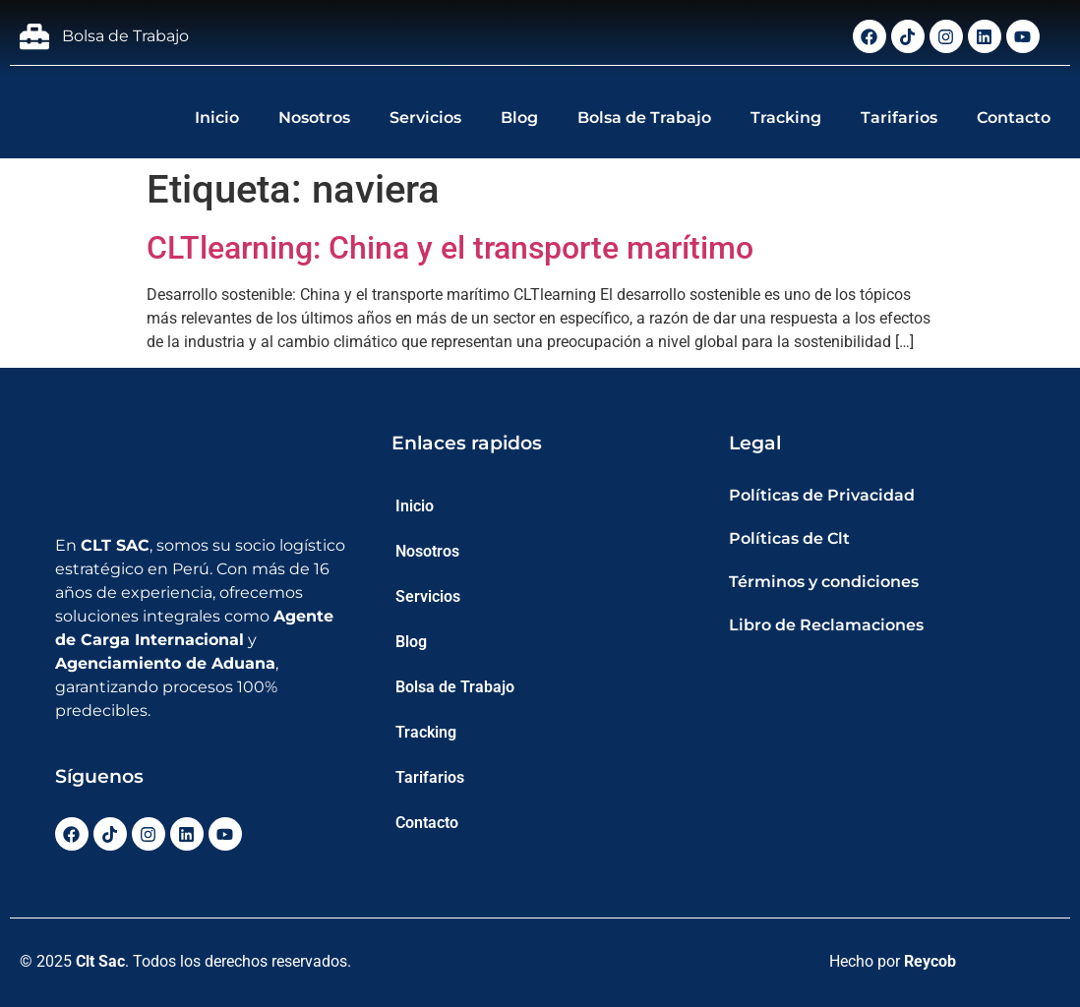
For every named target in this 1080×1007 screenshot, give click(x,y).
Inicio (217, 117)
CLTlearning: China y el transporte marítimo (450, 248)
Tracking (785, 117)
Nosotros (314, 117)
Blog (519, 117)
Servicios (425, 117)
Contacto (1013, 117)
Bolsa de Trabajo (644, 117)
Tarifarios (899, 117)
